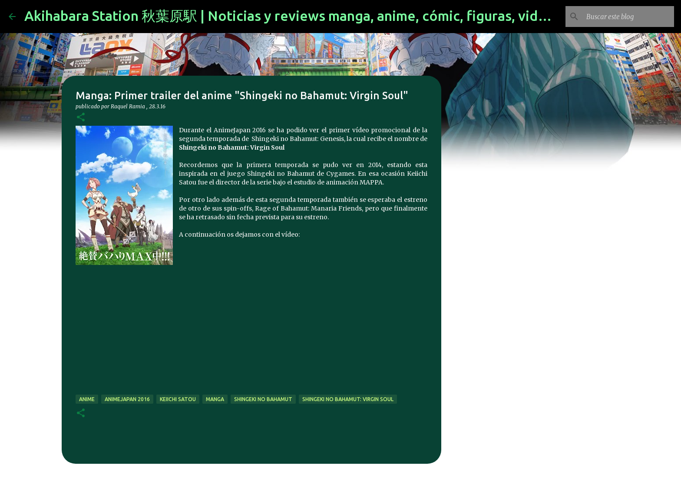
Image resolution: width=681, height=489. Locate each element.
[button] (81, 118)
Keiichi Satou (178, 399)
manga (215, 399)
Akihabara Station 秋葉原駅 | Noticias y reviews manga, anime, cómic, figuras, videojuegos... (317, 15)
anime (87, 399)
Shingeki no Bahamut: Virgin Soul (347, 399)
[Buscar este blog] (628, 16)
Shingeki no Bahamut (263, 399)
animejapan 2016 (127, 399)
